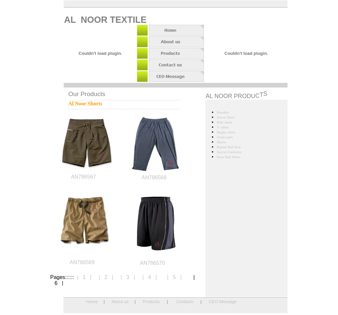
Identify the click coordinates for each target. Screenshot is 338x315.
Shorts (221, 142)
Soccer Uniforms (229, 152)
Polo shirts (224, 122)
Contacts (184, 301)
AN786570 (152, 263)
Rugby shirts (226, 132)
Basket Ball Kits (229, 147)
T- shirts (223, 127)
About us (120, 301)
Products (151, 301)
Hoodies (223, 112)
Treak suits (225, 137)
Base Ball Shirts (228, 157)
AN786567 (83, 177)
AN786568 (154, 177)
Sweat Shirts (226, 117)
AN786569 (82, 262)
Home (92, 301)
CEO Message (223, 301)
